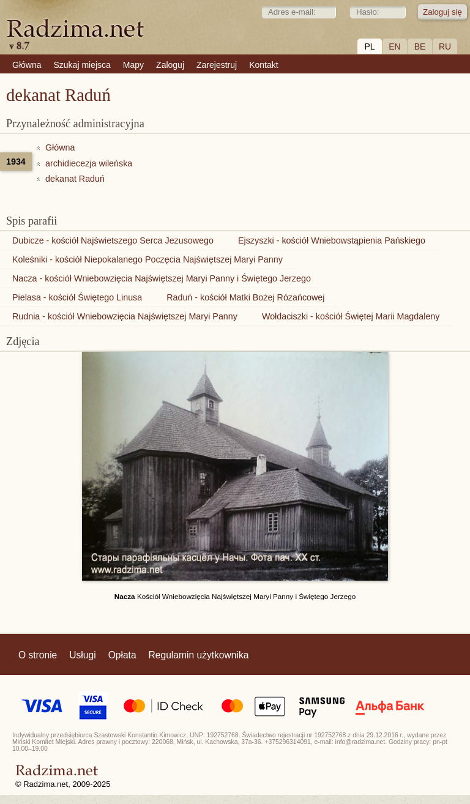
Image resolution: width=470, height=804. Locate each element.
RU (445, 46)
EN (394, 46)
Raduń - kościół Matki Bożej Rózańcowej (245, 297)
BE (420, 46)
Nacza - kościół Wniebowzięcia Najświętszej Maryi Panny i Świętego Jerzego (161, 278)
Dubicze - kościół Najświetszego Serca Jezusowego (113, 240)
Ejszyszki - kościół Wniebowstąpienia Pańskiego (331, 240)
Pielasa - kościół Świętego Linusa (77, 297)
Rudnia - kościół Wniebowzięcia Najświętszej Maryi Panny (124, 316)
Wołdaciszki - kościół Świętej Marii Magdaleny (351, 316)
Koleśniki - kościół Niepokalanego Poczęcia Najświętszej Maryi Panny (147, 259)
